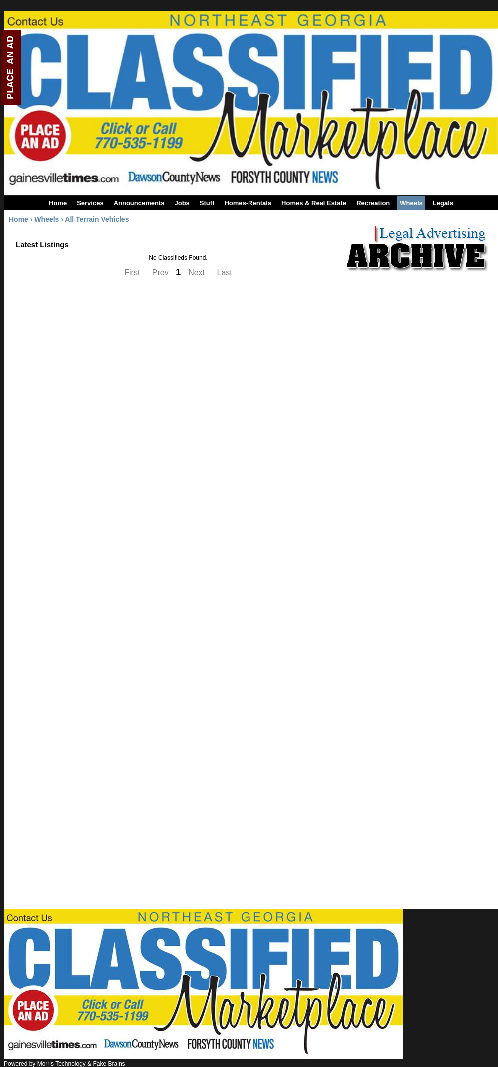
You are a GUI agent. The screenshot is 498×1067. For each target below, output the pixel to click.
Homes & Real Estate (313, 203)
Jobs (181, 203)
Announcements (139, 203)
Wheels (411, 203)
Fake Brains (109, 1063)
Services (90, 203)
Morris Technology (61, 1063)
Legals (443, 203)
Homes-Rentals (247, 203)
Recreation (373, 203)
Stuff (207, 203)
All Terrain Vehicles (97, 219)
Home (58, 203)
